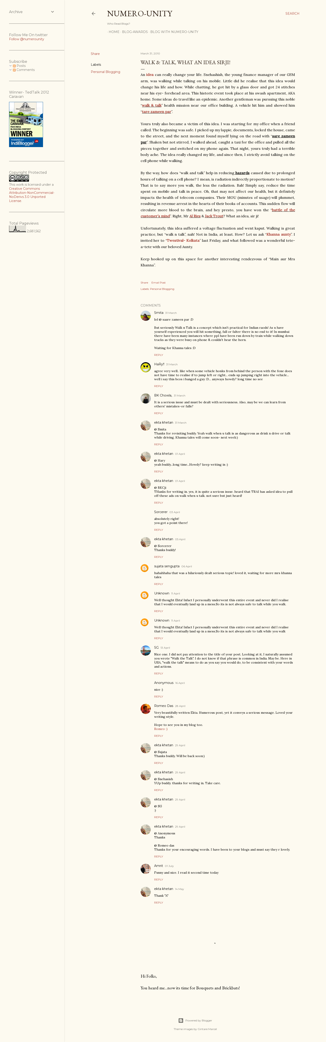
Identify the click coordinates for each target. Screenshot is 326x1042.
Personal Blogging (105, 72)
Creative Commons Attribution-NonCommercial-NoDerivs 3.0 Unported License (31, 195)
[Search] (292, 13)
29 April (180, 745)
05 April (180, 539)
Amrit (158, 866)
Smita (158, 313)
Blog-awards (133, 32)
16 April (180, 683)
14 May (179, 889)
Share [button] (95, 54)
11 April (175, 593)
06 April (186, 566)
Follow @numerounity (26, 39)
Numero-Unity (139, 13)
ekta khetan (163, 422)
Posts (19, 66)
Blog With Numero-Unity (173, 32)
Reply (158, 355)
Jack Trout (214, 216)
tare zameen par (156, 111)
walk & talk (151, 105)
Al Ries (195, 216)
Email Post (158, 282)
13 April (165, 647)
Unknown (161, 593)
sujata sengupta (167, 566)
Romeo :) (161, 729)
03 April (174, 512)
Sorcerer (161, 512)
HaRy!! (159, 364)
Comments (24, 70)
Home (112, 32)
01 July (169, 866)
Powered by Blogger (195, 1020)
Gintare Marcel (207, 1029)
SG (156, 647)
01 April (180, 453)
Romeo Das (163, 706)
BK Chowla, (163, 395)
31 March (171, 312)
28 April (180, 706)
